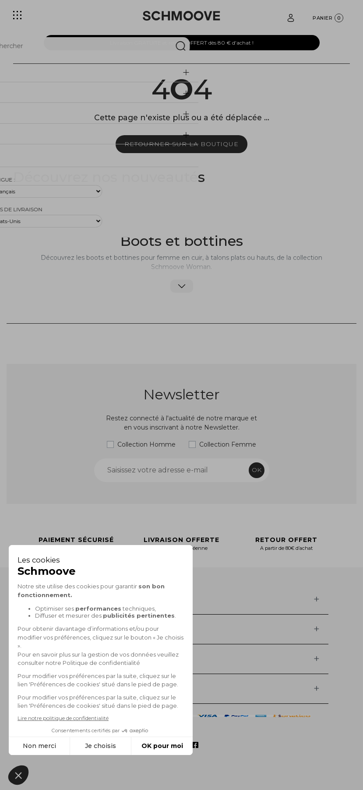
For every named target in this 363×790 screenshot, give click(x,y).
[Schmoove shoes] (181, 16)
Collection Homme (146, 444)
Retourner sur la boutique (181, 144)
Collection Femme (227, 444)
